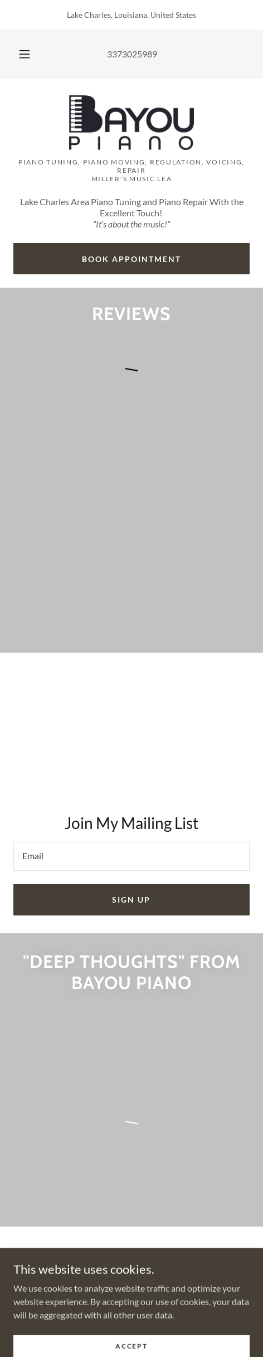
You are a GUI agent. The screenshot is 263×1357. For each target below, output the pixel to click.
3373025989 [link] (132, 54)
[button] (24, 54)
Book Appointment (131, 259)
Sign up (131, 899)
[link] (131, 122)
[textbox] (131, 856)
